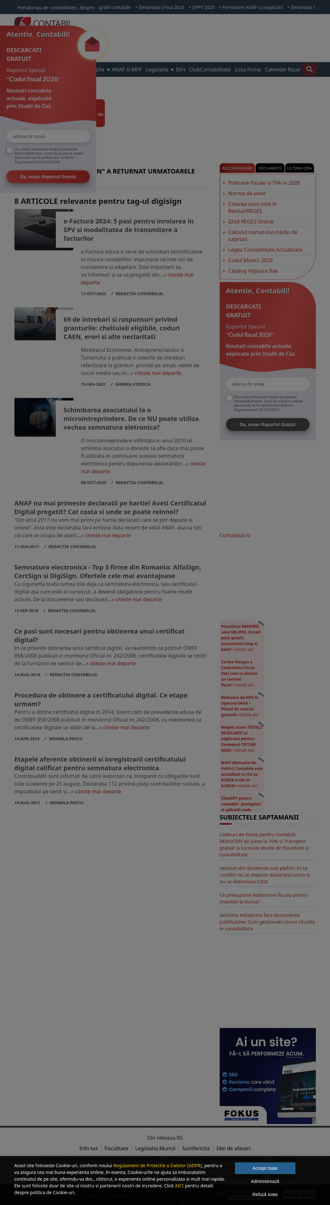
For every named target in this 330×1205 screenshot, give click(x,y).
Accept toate (265, 1168)
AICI (179, 1186)
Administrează (265, 1181)
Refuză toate (265, 1194)
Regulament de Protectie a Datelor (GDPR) (157, 1165)
